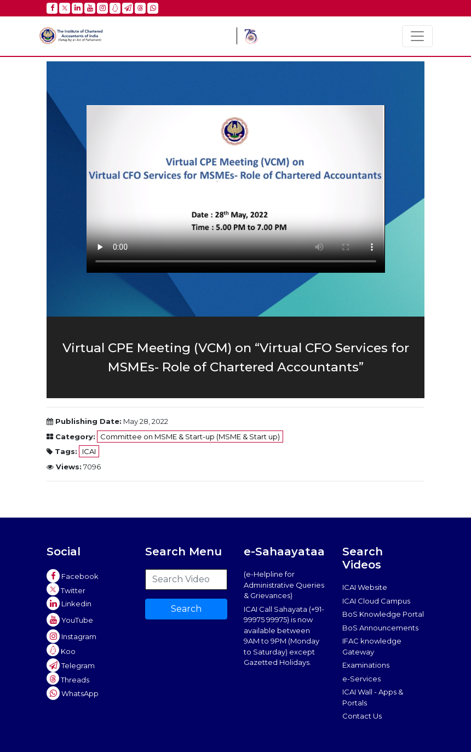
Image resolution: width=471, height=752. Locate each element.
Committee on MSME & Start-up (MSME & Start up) (190, 436)
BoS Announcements (380, 627)
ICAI (89, 451)
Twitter (66, 589)
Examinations (365, 665)
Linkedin (69, 603)
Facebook (73, 576)
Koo (61, 650)
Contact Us (362, 715)
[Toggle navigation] (417, 36)
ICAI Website (364, 587)
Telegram (71, 665)
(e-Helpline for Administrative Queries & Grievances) (284, 585)
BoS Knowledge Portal (383, 614)
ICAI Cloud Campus (376, 600)
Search (186, 609)
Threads (68, 678)
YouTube (70, 620)
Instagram (71, 636)
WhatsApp (73, 693)
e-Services (361, 678)
